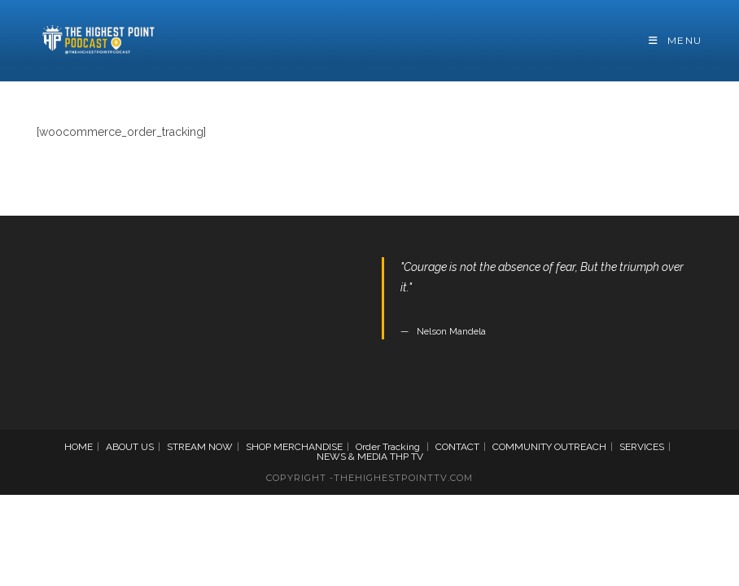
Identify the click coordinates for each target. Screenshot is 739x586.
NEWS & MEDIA (352, 456)
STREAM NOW (200, 447)
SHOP (258, 447)
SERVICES (641, 447)
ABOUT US (130, 447)
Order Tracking (388, 447)
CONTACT (457, 447)
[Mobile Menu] (675, 40)
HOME (78, 447)
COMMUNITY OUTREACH (549, 447)
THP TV (406, 456)
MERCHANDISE (308, 447)
